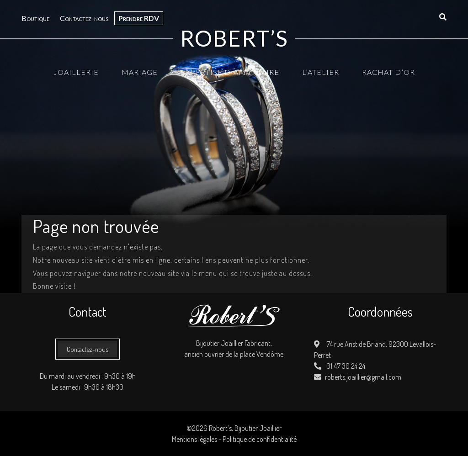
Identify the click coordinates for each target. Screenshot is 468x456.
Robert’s (234, 38)
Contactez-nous (84, 18)
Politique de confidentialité (260, 439)
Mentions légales (194, 439)
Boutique (35, 18)
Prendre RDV (138, 18)
